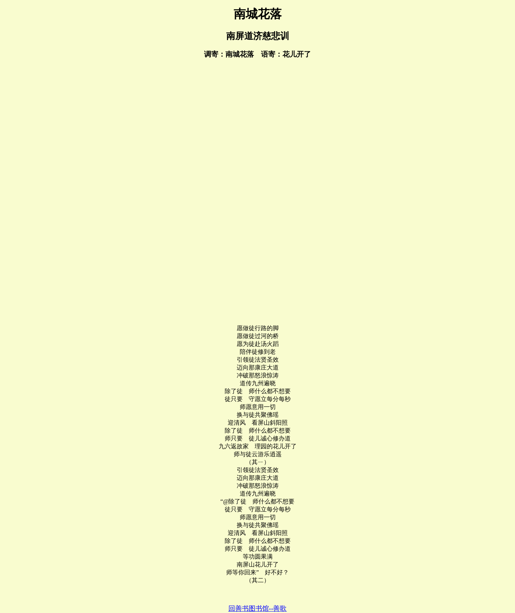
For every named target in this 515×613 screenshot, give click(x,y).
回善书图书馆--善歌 (257, 608)
